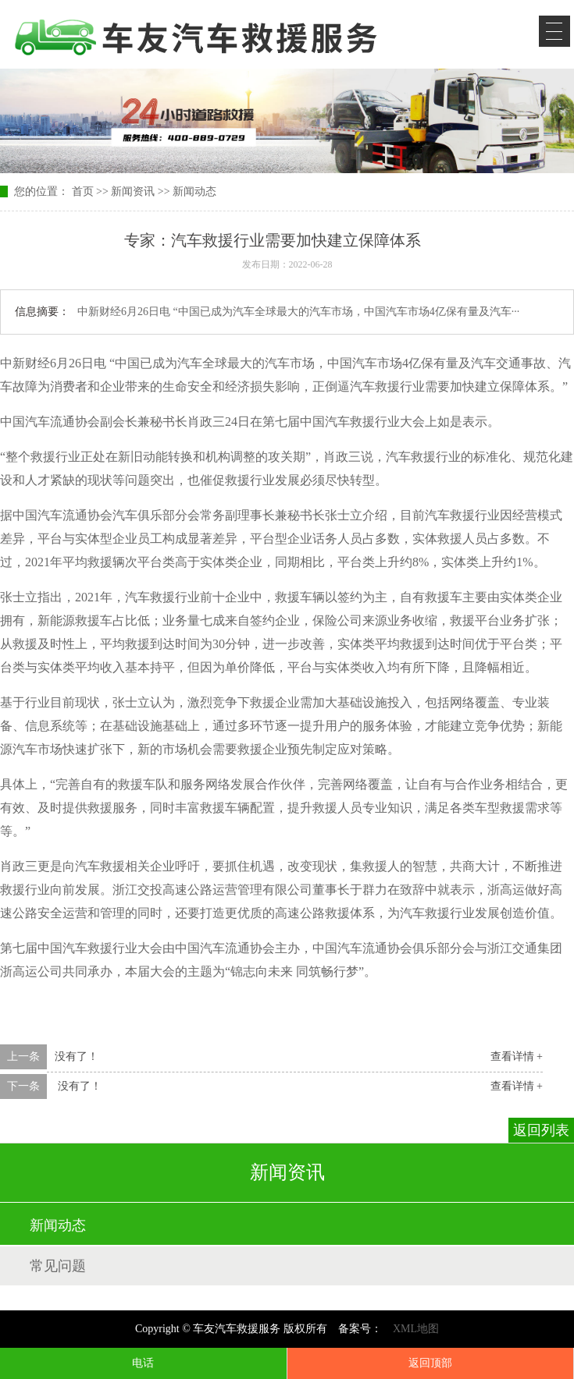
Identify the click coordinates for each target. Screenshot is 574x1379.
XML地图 (416, 1329)
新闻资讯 (133, 191)
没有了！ (76, 1056)
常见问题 (58, 1266)
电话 (143, 1363)
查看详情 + (516, 1056)
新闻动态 (194, 191)
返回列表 (541, 1130)
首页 (83, 191)
